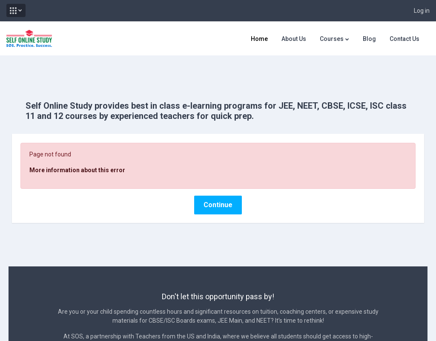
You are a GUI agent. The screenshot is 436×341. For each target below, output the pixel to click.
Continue (218, 189)
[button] (16, 10)
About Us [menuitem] (293, 38)
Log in (422, 10)
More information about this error (89, 154)
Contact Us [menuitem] (404, 38)
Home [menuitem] (259, 38)
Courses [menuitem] (332, 38)
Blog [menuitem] (369, 38)
